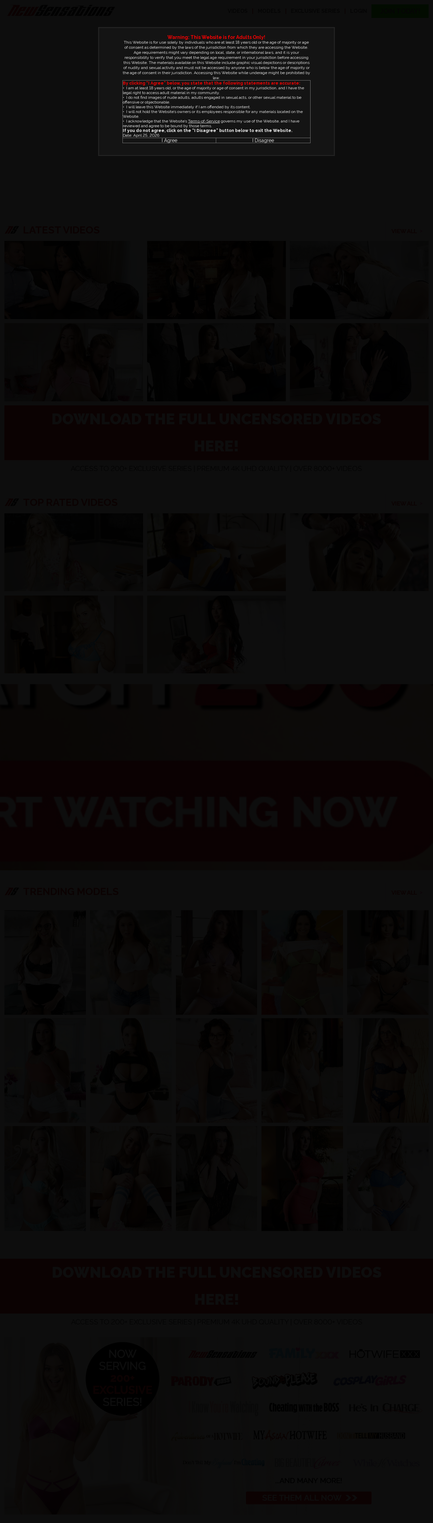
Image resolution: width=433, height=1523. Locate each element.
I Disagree (263, 140)
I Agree (169, 140)
